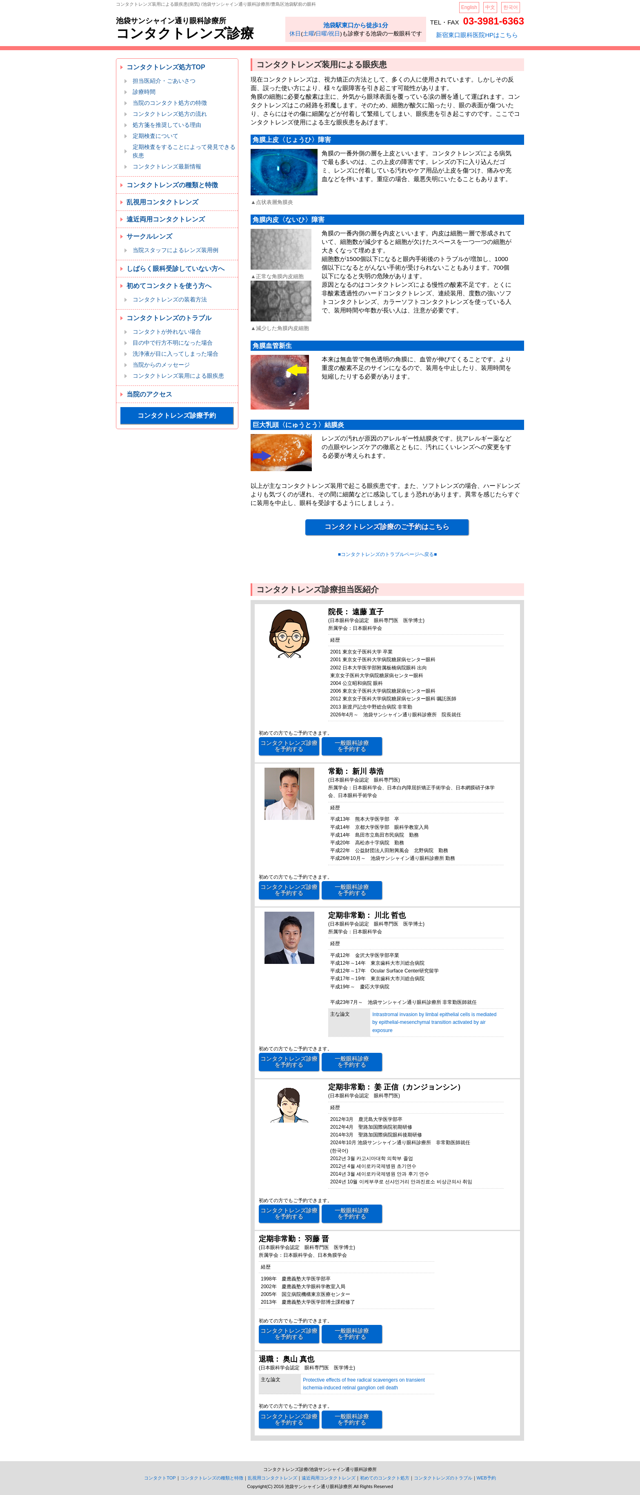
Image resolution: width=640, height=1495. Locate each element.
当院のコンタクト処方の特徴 (170, 103)
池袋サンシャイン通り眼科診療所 (171, 21)
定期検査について (155, 136)
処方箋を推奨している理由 (167, 125)
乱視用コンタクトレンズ (162, 202)
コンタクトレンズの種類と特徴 (172, 185)
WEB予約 (486, 1477)
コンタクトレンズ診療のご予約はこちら (386, 527)
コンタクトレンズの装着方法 (170, 299)
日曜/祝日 (328, 34)
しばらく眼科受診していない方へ (175, 268)
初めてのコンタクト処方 (384, 1477)
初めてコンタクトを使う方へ (169, 285)
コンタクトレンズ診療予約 (177, 415)
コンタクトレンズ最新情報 (167, 166)
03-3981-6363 (493, 21)
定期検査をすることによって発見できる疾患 (184, 151)
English (469, 7)
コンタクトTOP (160, 1477)
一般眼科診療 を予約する (352, 746)
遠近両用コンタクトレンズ (166, 219)
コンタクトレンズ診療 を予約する (289, 746)
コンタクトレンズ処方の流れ (170, 114)
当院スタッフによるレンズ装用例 (175, 250)
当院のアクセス (149, 394)
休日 (295, 34)
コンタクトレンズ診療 (185, 33)
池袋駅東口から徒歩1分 (355, 25)
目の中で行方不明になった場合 (173, 342)
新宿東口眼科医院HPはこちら (477, 34)
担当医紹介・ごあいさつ (164, 81)
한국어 (510, 7)
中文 (490, 7)
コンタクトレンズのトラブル (169, 318)
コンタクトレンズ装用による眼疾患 (178, 375)
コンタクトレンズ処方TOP (166, 67)
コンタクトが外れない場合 (167, 331)
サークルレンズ (149, 236)
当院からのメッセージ (161, 364)
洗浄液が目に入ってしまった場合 (175, 353)
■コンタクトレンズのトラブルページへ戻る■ (387, 554)
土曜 (308, 34)
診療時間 (144, 92)
